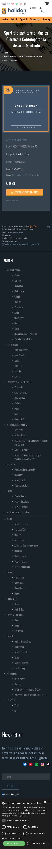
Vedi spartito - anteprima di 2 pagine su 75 (20, 244)
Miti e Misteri (20, 435)
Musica (5, 19)
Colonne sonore (20, 392)
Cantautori (18, 475)
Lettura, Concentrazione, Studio (27, 689)
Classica (29, 175)
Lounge (17, 625)
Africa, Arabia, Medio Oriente (26, 545)
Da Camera (19, 291)
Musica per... (12, 673)
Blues (16, 360)
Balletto (17, 302)
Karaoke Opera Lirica (23, 339)
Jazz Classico (20, 355)
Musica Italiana (20, 561)
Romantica (18, 286)
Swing (17, 376)
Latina (9, 491)
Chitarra (17, 403)
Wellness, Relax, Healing (17, 424)
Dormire (17, 684)
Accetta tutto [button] (14, 843)
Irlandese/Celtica (21, 529)
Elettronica (18, 631)
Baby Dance (19, 588)
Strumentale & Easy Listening (19, 382)
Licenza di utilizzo (12, 200)
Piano (16, 408)
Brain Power (19, 679)
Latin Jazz (18, 371)
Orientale (18, 551)
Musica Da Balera (21, 652)
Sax (16, 414)
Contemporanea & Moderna (25, 334)
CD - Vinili (11, 700)
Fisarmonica (19, 647)
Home (6, 52)
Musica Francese (21, 524)
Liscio (16, 657)
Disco (16, 604)
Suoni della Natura (22, 450)
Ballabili (10, 636)
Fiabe (16, 593)
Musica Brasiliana (21, 501)
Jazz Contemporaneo (22, 350)
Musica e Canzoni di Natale (18, 512)
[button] (26, 838)
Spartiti (23, 19)
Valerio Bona (23, 154)
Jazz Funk (18, 366)
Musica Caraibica (21, 507)
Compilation (19, 318)
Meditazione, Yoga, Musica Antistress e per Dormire (30, 442)
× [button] (49, 802)
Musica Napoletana (22, 567)
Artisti (14, 19)
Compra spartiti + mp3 (24, 192)
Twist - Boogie (20, 668)
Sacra (16, 328)
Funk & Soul (12, 599)
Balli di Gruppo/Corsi (22, 641)
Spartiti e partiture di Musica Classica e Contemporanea (23, 56)
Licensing (46, 19)
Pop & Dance (20, 496)
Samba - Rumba (21, 663)
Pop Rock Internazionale (24, 469)
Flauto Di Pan (20, 419)
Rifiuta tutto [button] (38, 843)
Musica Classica (18, 175)
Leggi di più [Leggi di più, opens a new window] (22, 816)
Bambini (10, 572)
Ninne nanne (19, 583)
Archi (16, 312)
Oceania (17, 535)
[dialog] (26, 823)
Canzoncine (19, 577)
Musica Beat (19, 480)
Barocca (17, 280)
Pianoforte (18, 307)
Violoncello (18, 387)
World (9, 519)
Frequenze (18, 430)
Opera (16, 323)
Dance (17, 620)
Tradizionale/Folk (21, 485)
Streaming (34, 19)
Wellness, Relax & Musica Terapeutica (30, 695)
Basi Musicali (20, 398)
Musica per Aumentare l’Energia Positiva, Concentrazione (27, 457)
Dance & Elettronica (15, 615)
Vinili (16, 705)
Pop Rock (11, 464)
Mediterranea (19, 540)
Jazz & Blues (12, 344)
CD (15, 711)
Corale (36, 175)
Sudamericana (20, 556)
